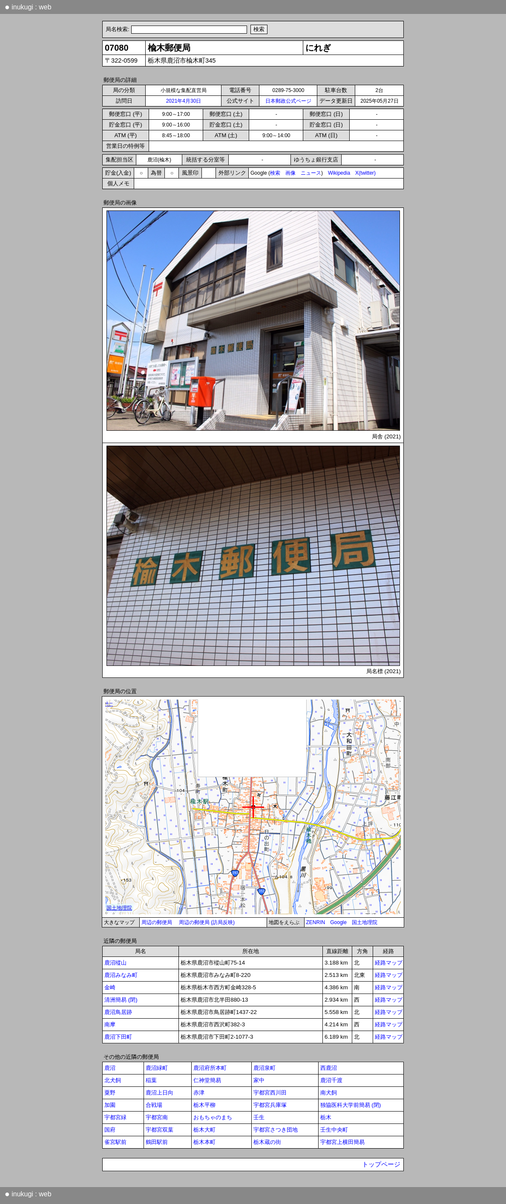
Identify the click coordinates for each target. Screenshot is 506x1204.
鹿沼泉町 (264, 1068)
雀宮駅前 (115, 1142)
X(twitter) (365, 173)
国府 (109, 1129)
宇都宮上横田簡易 (342, 1142)
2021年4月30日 (183, 101)
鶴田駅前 (157, 1142)
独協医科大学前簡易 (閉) (350, 1105)
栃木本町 (204, 1142)
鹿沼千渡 (331, 1080)
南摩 (109, 1024)
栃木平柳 (204, 1105)
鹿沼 (109, 1068)
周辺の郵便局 (156, 922)
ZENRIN (315, 922)
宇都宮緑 (115, 1117)
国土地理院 (364, 922)
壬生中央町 (334, 1129)
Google (338, 922)
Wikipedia (339, 173)
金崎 (109, 987)
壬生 (258, 1117)
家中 (258, 1080)
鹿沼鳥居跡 (118, 1012)
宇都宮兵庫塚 (270, 1105)
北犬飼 (112, 1080)
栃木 (325, 1117)
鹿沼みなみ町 (121, 975)
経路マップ (388, 962)
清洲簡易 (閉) (121, 1000)
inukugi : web (28, 7)
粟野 (109, 1092)
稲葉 (151, 1080)
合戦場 (154, 1105)
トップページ (381, 1164)
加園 (109, 1105)
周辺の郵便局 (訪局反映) (207, 922)
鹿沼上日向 (159, 1092)
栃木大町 (204, 1129)
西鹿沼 (328, 1068)
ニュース (311, 173)
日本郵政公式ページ (288, 101)
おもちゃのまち (212, 1117)
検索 (275, 173)
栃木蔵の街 (267, 1142)
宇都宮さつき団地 (275, 1129)
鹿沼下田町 (118, 1037)
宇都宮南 (157, 1117)
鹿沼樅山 (115, 962)
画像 (290, 173)
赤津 (198, 1092)
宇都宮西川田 (270, 1092)
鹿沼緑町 (157, 1068)
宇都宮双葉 (159, 1129)
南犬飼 (328, 1092)
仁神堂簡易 (207, 1080)
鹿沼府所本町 (210, 1068)
